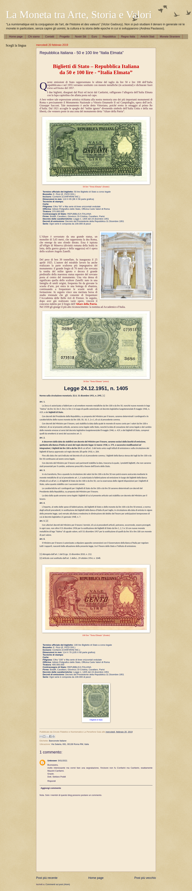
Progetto (64, 36)
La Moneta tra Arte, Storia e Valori (79, 14)
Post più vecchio (145, 877)
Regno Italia (128, 36)
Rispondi (51, 781)
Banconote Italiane (57, 740)
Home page (16, 36)
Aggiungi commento (51, 788)
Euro (94, 36)
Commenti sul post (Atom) (57, 884)
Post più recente (46, 877)
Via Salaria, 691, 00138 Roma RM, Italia (70, 744)
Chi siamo (34, 36)
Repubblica (109, 36)
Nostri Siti (80, 36)
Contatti (49, 36)
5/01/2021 (62, 760)
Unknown (52, 760)
